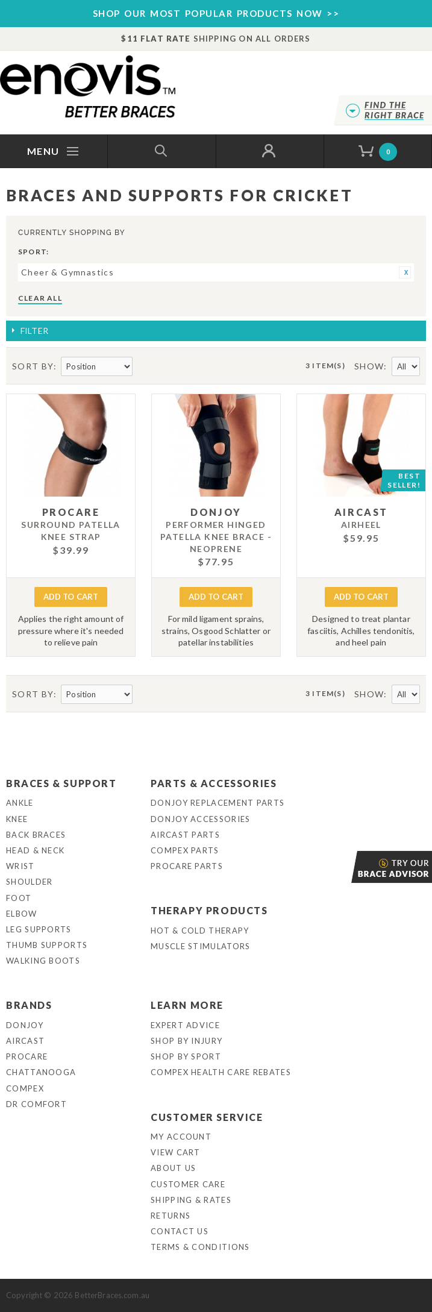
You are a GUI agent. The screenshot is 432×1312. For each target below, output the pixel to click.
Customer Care (188, 1184)
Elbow (21, 913)
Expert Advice (185, 1025)
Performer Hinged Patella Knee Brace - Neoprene (216, 536)
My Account (181, 1136)
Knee (17, 819)
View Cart (176, 1152)
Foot (18, 898)
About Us (173, 1168)
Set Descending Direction (143, 367)
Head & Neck (35, 850)
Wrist (20, 866)
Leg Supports (39, 929)
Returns (170, 1215)
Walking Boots (43, 960)
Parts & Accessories (214, 783)
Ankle (20, 803)
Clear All (40, 298)
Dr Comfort (36, 1104)
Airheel (361, 524)
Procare (27, 1056)
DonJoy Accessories (200, 819)
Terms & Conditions (200, 1247)
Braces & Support (61, 783)
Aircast (25, 1041)
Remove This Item (405, 272)
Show (369, 366)
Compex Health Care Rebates (221, 1072)
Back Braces (36, 835)
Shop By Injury (186, 1041)
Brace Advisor (352, 867)
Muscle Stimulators (200, 946)
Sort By (33, 366)
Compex (25, 1088)
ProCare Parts (187, 866)
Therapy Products (209, 910)
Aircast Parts (185, 835)
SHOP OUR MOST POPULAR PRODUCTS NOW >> (216, 13)
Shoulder (29, 882)
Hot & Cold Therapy (200, 930)
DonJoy (24, 1025)
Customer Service (207, 1117)
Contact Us (179, 1231)
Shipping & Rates (191, 1200)
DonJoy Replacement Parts (217, 803)
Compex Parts (185, 850)
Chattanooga (41, 1072)
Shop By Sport (186, 1056)
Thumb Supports (46, 945)
